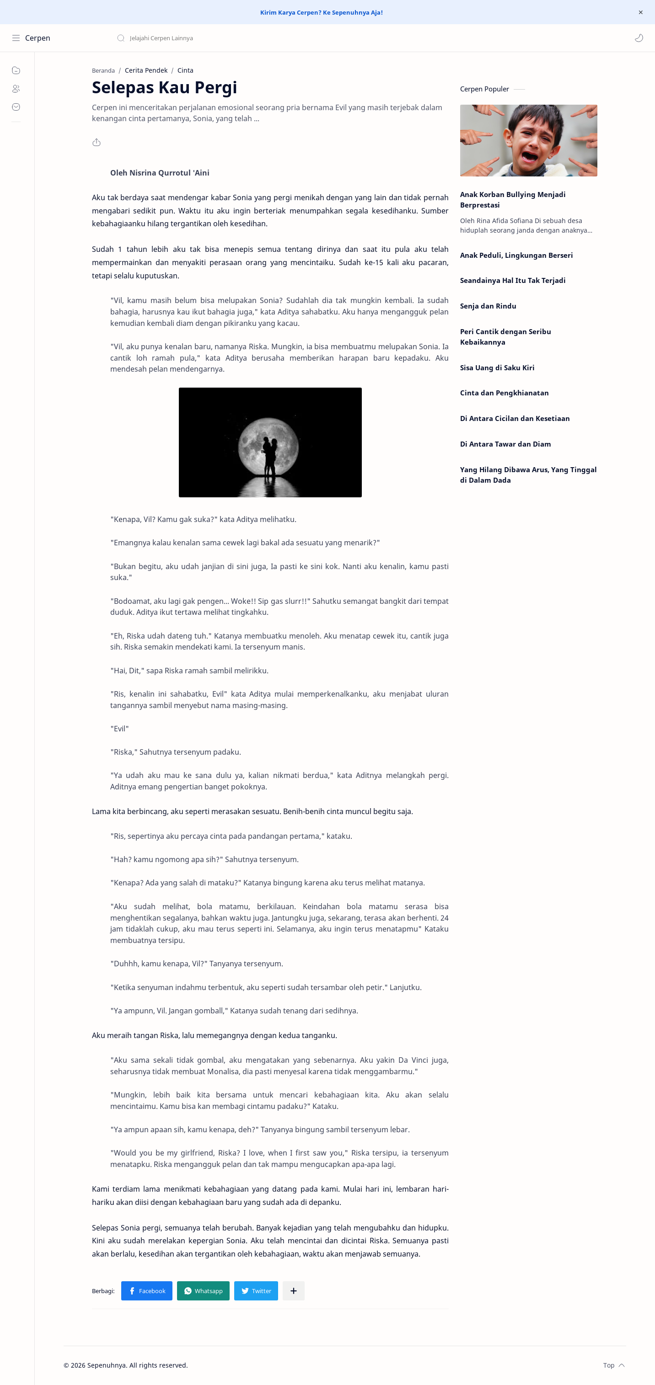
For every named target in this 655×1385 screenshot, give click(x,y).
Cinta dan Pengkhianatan (504, 392)
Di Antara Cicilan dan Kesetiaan (515, 418)
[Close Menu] (641, 12)
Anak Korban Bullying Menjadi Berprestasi (513, 199)
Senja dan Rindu (488, 305)
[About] (16, 89)
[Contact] (16, 107)
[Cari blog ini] (190, 38)
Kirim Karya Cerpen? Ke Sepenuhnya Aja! (321, 12)
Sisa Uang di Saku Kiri (497, 367)
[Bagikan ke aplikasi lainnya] (294, 1290)
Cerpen (37, 38)
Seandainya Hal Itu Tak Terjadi (513, 280)
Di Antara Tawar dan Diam (505, 443)
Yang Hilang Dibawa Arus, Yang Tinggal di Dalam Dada (528, 475)
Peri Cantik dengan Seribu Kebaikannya (505, 336)
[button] (639, 38)
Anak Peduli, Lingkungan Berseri (516, 255)
